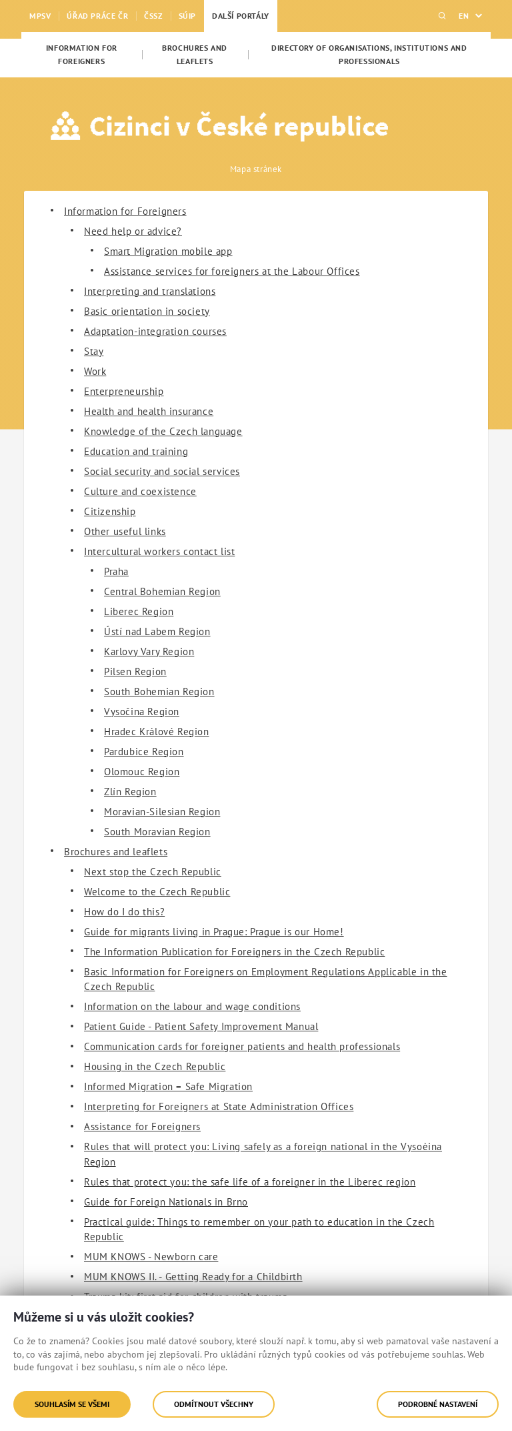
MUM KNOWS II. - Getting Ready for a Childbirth (193, 1276)
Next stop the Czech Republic (152, 871)
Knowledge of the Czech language (163, 431)
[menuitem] (81, 54)
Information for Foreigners (125, 211)
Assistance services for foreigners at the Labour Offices (232, 271)
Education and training (136, 451)
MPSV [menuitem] (40, 16)
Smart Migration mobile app (168, 251)
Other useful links (125, 531)
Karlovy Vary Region (149, 651)
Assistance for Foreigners (142, 1126)
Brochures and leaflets (115, 851)
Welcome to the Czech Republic (157, 891)
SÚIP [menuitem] (187, 16)
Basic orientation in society (147, 311)
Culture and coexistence (140, 491)
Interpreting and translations (149, 291)
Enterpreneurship (124, 391)
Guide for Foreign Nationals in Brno (166, 1202)
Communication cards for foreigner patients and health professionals (242, 1046)
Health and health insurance (148, 411)
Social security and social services (162, 471)
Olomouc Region (141, 771)
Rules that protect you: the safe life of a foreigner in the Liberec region (249, 1181)
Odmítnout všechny (213, 1404)
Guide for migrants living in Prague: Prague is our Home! (214, 931)
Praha (116, 571)
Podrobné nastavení (437, 1404)
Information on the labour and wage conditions (192, 1006)
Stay (93, 351)
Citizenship (110, 511)
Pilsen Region (135, 671)
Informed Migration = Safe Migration (168, 1086)
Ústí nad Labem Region (157, 631)
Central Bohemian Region (162, 591)
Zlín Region (130, 791)
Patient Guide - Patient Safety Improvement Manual (201, 1026)
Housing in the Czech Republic (154, 1066)
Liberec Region (138, 611)
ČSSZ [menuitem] (153, 16)
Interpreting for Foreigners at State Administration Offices (218, 1106)
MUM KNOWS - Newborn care (151, 1256)
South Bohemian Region (159, 691)
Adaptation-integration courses (155, 331)
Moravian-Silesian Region (162, 811)
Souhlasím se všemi (72, 1404)
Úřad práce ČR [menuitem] (97, 16)
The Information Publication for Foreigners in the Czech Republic (234, 951)
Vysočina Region (141, 711)
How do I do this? (124, 911)
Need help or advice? (133, 231)
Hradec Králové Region (156, 731)
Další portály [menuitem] (240, 16)
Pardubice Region (144, 751)
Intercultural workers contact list (159, 551)
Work (95, 371)
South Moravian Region (157, 831)
